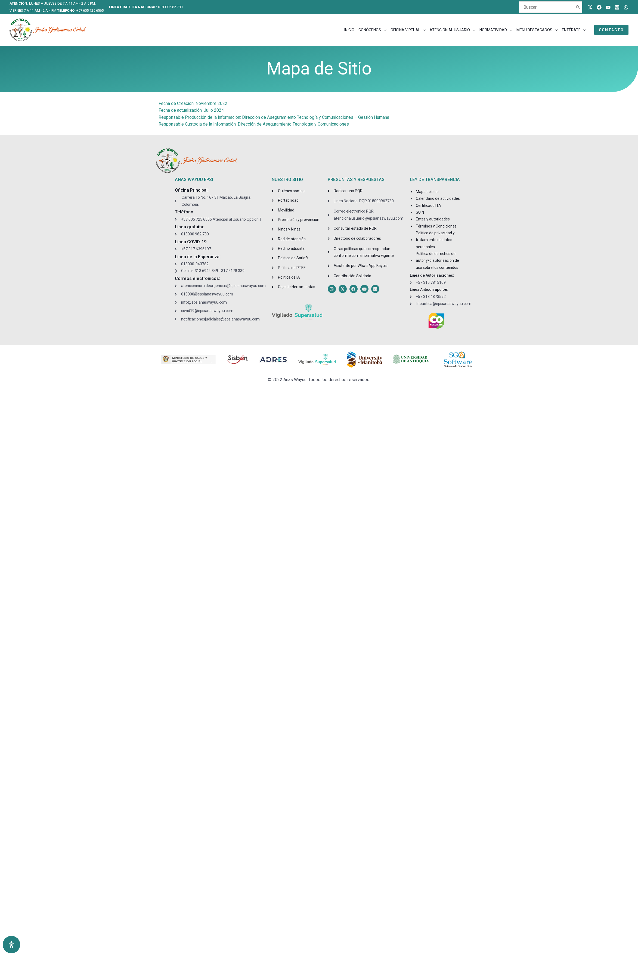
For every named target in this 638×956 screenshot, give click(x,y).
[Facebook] (599, 7)
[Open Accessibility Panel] (11, 944)
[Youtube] (608, 7)
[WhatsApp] (626, 7)
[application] (383, 30)
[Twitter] (590, 7)
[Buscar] (578, 7)
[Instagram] (617, 7)
